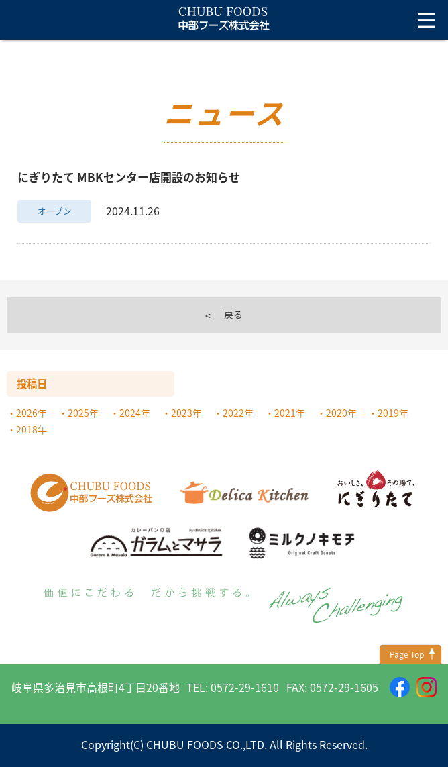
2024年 (134, 412)
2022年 (238, 412)
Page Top (407, 654)
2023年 (186, 412)
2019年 (393, 412)
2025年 (83, 412)
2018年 (31, 429)
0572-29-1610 (245, 687)
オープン (55, 211)
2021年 (289, 412)
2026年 (31, 412)
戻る (233, 314)
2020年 (341, 412)
